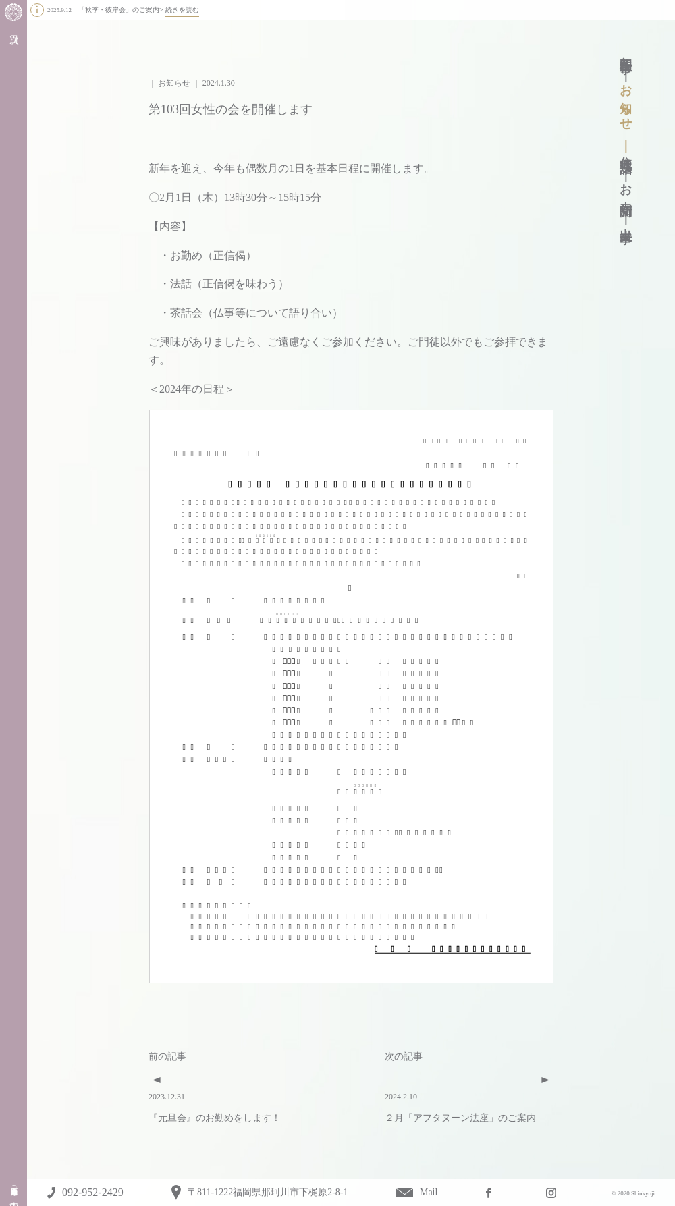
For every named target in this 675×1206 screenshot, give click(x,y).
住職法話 (625, 151)
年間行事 (625, 51)
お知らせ (625, 101)
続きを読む (182, 9)
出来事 (625, 221)
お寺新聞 (625, 186)
